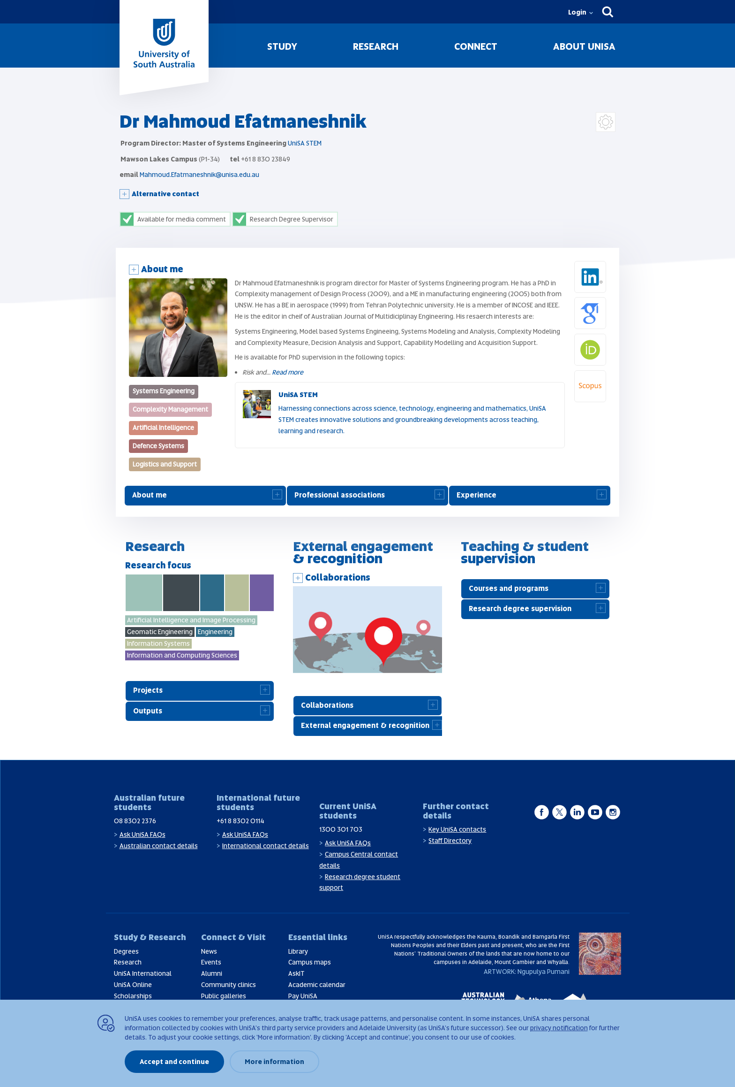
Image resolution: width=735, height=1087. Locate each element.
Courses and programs (508, 588)
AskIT (296, 973)
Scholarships (133, 996)
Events (211, 962)
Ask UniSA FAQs (142, 834)
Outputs (147, 711)
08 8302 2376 (135, 821)
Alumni (211, 973)
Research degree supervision (520, 608)
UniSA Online (133, 984)
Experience (476, 495)
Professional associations (339, 495)
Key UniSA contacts (457, 829)
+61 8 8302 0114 (240, 821)
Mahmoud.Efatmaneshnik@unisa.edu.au (199, 174)
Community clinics (228, 984)
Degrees (126, 951)
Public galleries (223, 996)
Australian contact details (159, 846)
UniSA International (143, 973)
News (209, 951)
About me (162, 269)
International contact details (265, 846)
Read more (287, 372)
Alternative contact (165, 194)
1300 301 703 (340, 829)
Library (298, 951)
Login (577, 12)
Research (375, 46)
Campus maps (309, 962)
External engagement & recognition (365, 725)
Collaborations (337, 577)
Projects (148, 690)
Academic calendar (316, 984)
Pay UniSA (302, 996)
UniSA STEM (305, 143)
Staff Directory (450, 840)
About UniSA (584, 46)
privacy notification (559, 1028)
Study (282, 46)
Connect (475, 46)
